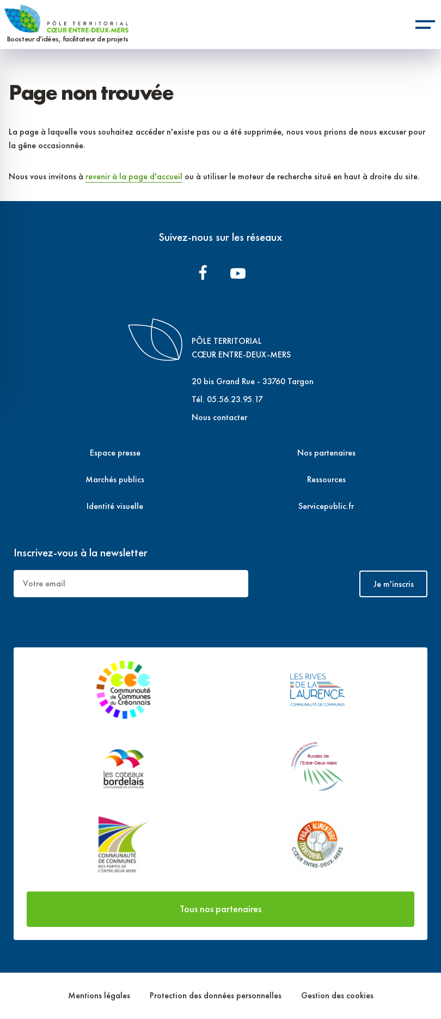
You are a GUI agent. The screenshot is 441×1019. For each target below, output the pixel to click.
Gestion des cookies (337, 995)
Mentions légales (100, 995)
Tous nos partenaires (220, 908)
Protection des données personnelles (217, 995)
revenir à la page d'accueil (133, 176)
